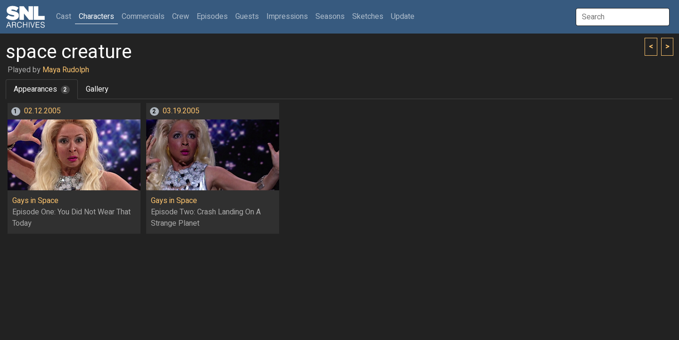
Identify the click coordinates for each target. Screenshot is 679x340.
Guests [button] (247, 16)
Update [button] (402, 16)
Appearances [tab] (42, 89)
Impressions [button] (287, 16)
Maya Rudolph (65, 70)
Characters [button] (96, 16)
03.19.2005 (181, 111)
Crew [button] (180, 16)
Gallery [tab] (97, 89)
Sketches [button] (367, 16)
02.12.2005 (42, 111)
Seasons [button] (330, 16)
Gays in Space (35, 200)
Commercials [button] (143, 16)
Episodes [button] (212, 16)
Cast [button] (65, 16)
